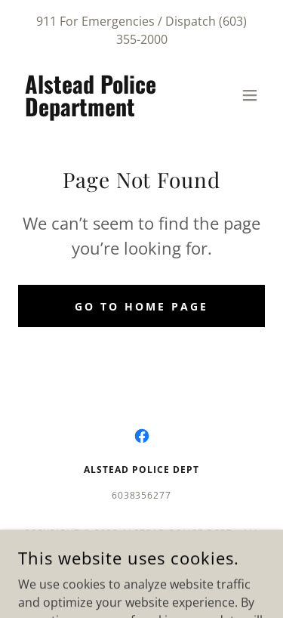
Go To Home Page (141, 306)
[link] (104, 112)
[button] (250, 95)
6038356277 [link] (142, 495)
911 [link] (46, 21)
